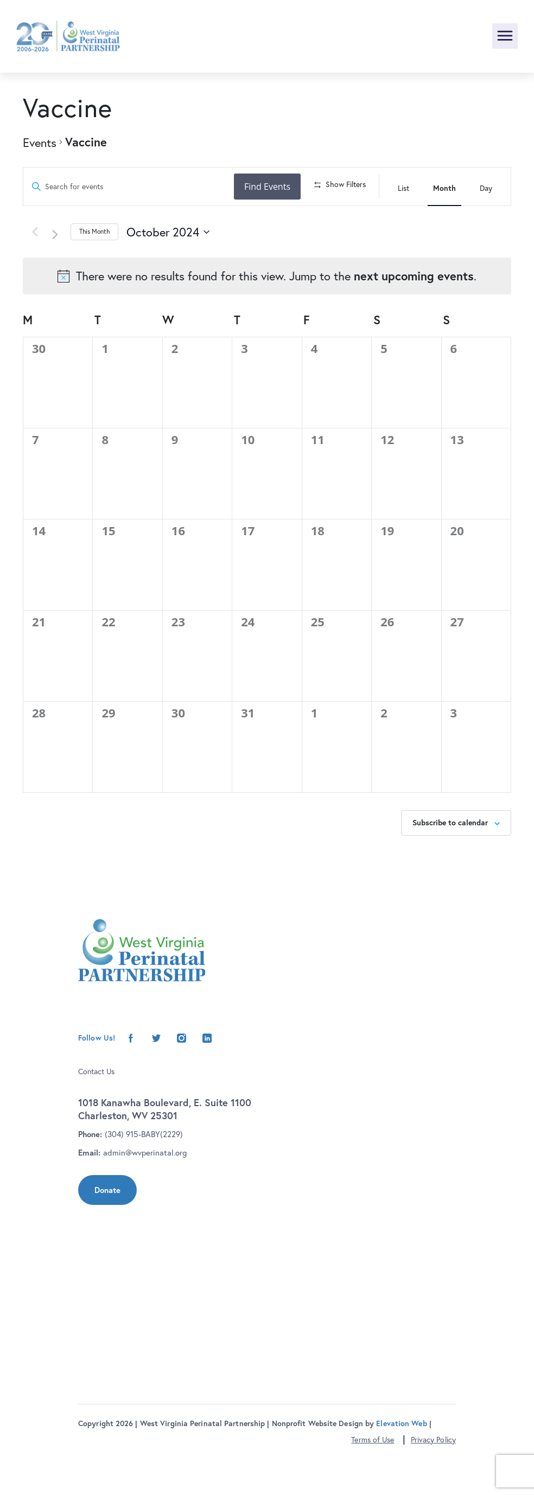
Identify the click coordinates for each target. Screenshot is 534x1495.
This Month (94, 271)
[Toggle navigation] (505, 36)
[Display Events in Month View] (444, 187)
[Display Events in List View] (403, 187)
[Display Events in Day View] (486, 187)
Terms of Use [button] (372, 1478)
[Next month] (58, 272)
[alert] (267, 315)
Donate (107, 1229)
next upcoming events (414, 315)
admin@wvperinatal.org (145, 1191)
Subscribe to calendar (450, 862)
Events (39, 142)
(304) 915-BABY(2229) (144, 1172)
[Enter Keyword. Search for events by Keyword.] (130, 187)
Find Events (270, 187)
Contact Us (96, 1110)
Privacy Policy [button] (433, 1478)
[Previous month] (34, 271)
